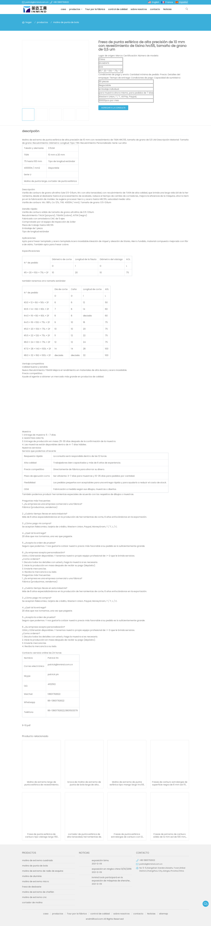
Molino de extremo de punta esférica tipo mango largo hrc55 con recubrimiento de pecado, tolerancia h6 (127, 783)
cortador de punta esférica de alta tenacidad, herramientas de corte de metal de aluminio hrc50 (84, 835)
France (169, 2)
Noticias (167, 9)
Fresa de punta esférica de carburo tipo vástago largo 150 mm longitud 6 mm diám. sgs (41, 835)
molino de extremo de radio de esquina (42, 870)
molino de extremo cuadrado (37, 860)
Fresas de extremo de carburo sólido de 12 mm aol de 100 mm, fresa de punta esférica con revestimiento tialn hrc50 (169, 835)
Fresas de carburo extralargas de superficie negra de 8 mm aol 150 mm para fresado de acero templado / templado (169, 783)
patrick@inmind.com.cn (36, 2)
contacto (155, 9)
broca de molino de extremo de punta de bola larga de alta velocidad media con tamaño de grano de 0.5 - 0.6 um (84, 783)
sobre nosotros (139, 9)
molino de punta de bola (66, 22)
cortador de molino (32, 902)
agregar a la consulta (113, 108)
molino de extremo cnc (34, 897)
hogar (28, 22)
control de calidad (117, 9)
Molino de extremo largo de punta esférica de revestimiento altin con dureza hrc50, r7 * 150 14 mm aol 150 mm (41, 783)
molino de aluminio (32, 876)
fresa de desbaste (31, 886)
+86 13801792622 (61, 2)
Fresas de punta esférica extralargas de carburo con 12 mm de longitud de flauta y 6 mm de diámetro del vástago (126, 835)
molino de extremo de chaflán (38, 892)
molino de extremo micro (35, 881)
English (155, 2)
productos (74, 9)
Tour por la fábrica (95, 9)
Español (183, 2)
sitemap (163, 913)
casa (63, 9)
